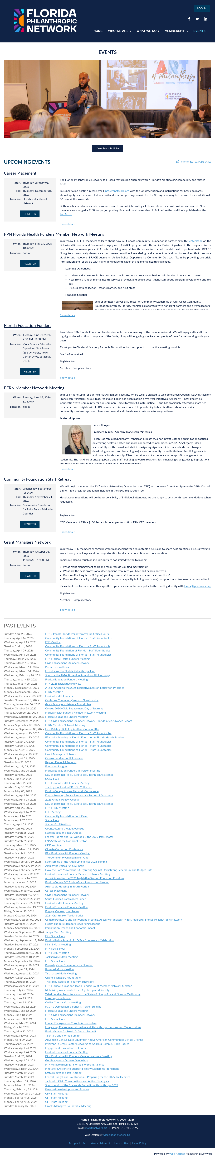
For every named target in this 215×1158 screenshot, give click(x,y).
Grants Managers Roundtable (63, 977)
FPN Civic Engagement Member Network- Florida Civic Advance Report (88, 720)
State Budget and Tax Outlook (63, 832)
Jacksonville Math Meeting (61, 956)
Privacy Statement (100, 1143)
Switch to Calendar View (196, 161)
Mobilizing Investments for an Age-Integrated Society (77, 990)
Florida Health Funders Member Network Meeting (75, 712)
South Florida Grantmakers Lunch (65, 898)
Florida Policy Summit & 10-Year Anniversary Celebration (79, 940)
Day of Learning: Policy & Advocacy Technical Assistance (79, 774)
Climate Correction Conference (64, 849)
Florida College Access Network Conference (72, 791)
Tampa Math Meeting (58, 932)
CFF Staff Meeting (56, 1093)
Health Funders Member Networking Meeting (72, 923)
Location (15, 199)
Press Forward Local (57, 667)
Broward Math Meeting (59, 969)
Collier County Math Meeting (63, 1002)
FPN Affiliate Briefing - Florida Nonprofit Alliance (74, 1064)
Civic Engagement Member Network (67, 662)
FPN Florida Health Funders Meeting (67, 658)
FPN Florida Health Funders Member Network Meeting (54, 234)
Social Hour (52, 778)
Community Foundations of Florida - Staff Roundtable (77, 646)
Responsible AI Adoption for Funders (67, 1089)
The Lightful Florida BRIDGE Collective (68, 787)
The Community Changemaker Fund (67, 857)
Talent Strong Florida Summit (62, 1035)
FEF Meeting (53, 642)
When (17, 243)
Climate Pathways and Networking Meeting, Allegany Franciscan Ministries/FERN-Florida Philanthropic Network (113, 919)
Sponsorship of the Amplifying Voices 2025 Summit (76, 861)
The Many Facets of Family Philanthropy (69, 981)
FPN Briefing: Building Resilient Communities (72, 729)
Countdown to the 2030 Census (64, 828)
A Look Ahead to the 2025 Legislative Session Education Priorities (84, 878)
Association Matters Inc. (116, 1134)
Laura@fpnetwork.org (197, 586)
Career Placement (20, 172)
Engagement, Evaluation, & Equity (65, 1047)
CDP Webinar (53, 845)
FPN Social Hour (55, 936)
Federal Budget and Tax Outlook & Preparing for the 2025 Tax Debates (87, 1076)
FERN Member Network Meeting (34, 387)
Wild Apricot (177, 1153)
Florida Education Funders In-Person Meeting (72, 770)
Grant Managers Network (27, 541)
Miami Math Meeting (58, 944)
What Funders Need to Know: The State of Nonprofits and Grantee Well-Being (92, 994)
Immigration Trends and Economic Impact (70, 927)
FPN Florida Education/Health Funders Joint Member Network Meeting (88, 985)
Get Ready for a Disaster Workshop (66, 1060)
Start (17, 182)
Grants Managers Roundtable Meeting (68, 1105)
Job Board (66, 214)
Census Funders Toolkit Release (64, 758)
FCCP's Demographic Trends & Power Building (73, 1006)
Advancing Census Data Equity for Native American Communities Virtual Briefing (94, 1039)
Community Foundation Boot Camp (66, 816)
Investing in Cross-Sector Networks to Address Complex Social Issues (87, 1043)
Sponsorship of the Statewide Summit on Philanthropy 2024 (81, 1085)
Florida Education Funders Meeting (66, 679)
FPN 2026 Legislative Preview (63, 683)
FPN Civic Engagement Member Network (70, 1014)
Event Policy (139, 1143)
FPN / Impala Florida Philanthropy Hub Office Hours (77, 633)
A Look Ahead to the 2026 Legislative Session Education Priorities (84, 687)
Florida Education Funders (27, 325)
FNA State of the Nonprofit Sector (66, 840)
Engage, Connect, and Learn (62, 911)
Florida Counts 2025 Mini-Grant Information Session (77, 882)
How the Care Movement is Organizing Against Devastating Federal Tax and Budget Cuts (98, 869)
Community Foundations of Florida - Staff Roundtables (78, 638)
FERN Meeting (54, 691)
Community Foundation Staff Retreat (37, 479)
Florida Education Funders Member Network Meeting (77, 874)
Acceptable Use (77, 1143)
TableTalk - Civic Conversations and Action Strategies (77, 1081)
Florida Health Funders (59, 696)
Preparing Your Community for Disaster (69, 965)
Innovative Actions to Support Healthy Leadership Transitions (82, 1068)
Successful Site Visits (58, 824)
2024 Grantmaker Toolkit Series (64, 915)
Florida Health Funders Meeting (64, 903)
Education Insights (56, 766)
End (18, 190)
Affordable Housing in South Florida (67, 886)
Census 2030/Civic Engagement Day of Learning (74, 708)
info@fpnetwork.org (117, 190)
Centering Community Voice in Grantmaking (72, 700)
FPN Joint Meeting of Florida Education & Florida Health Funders (84, 737)
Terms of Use (121, 1143)
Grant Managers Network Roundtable (68, 704)
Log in (201, 8)
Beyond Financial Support (60, 762)
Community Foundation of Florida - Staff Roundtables (77, 650)
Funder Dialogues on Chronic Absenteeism (70, 1023)
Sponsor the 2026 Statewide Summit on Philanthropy (77, 675)
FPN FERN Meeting (57, 807)
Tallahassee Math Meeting (61, 973)
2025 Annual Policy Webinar (62, 799)
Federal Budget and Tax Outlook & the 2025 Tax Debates (79, 836)
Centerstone (194, 240)
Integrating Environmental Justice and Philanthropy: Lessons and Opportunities (93, 1027)
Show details (67, 223)
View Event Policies (107, 148)
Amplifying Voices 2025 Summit (64, 865)
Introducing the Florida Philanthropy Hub (70, 671)
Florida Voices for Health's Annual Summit (70, 1031)
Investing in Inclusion (58, 998)
